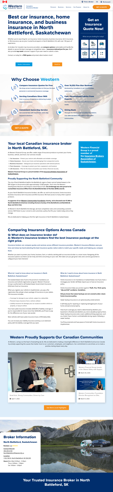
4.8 (11, 446)
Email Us (57, 64)
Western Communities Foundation (33, 201)
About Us (86, 7)
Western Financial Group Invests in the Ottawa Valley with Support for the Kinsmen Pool (90, 368)
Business (61, 7)
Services (69, 7)
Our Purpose (77, 7)
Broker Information (24, 64)
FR (97, 2)
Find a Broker (88, 2)
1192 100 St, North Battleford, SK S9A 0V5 (17, 458)
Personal (53, 7)
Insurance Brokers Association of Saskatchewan (92, 158)
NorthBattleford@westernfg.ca (14, 453)
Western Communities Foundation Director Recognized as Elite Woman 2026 (91, 394)
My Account (106, 2)
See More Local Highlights (56, 408)
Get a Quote (101, 7)
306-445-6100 (8, 451)
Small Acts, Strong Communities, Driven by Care (27, 395)
